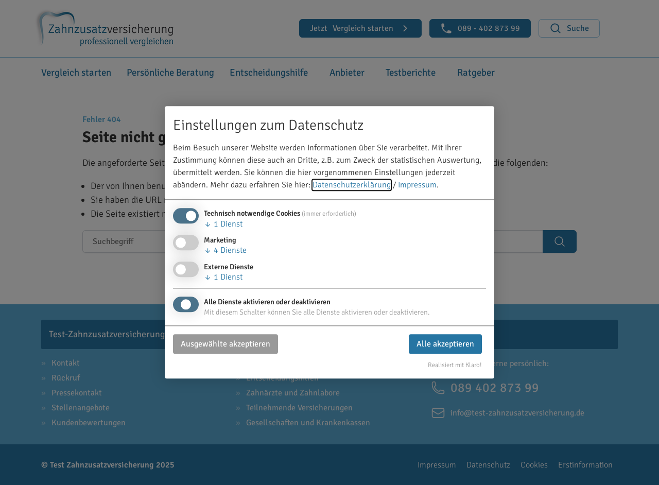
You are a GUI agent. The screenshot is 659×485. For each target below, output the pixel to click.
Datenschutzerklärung (352, 185)
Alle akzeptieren (445, 344)
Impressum (417, 185)
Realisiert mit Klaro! (455, 365)
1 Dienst (223, 224)
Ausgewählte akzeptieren (225, 344)
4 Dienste (225, 251)
